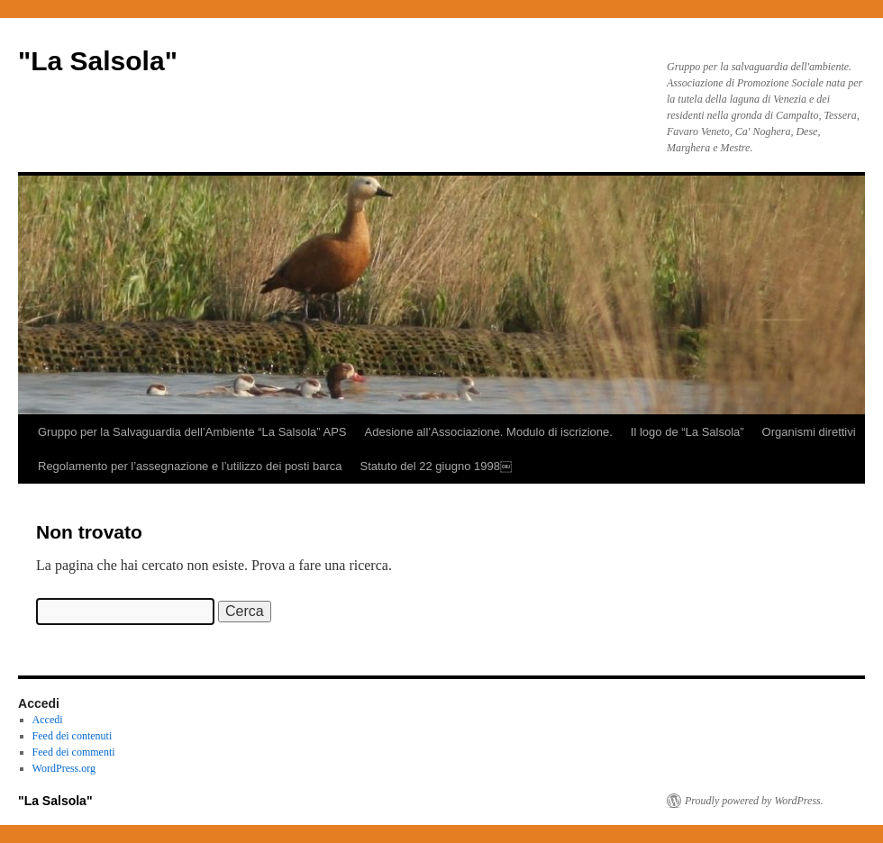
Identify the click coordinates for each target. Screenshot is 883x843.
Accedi (47, 719)
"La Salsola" (98, 61)
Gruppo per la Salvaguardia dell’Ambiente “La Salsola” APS (192, 432)
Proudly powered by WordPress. (754, 800)
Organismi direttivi (809, 432)
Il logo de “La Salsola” (687, 432)
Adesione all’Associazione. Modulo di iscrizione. (489, 432)
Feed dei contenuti (72, 736)
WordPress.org (64, 768)
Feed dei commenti (73, 752)
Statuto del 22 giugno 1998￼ (435, 466)
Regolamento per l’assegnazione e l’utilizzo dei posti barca (189, 466)
